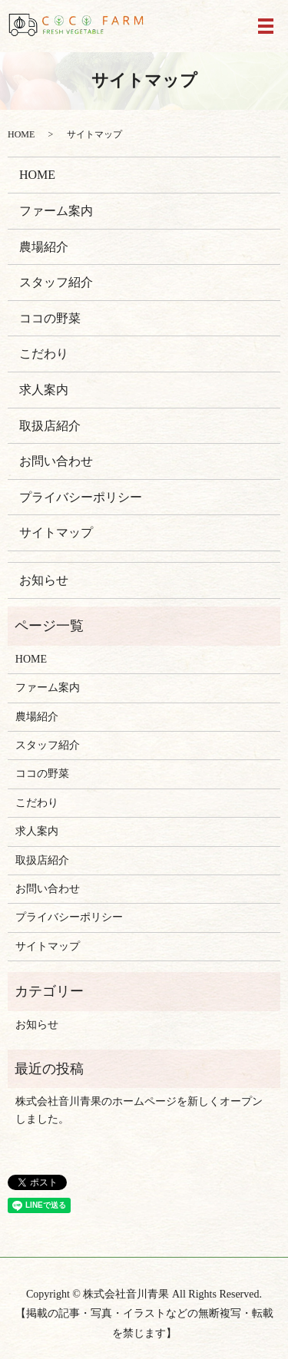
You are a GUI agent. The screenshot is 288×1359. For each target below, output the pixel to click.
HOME (21, 134)
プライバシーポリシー (80, 497)
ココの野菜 (50, 318)
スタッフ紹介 (56, 282)
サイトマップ (56, 532)
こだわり (43, 353)
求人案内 (43, 389)
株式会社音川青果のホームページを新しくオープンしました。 (139, 1110)
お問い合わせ (56, 461)
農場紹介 (43, 246)
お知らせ (43, 580)
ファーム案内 (56, 210)
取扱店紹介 (50, 425)
